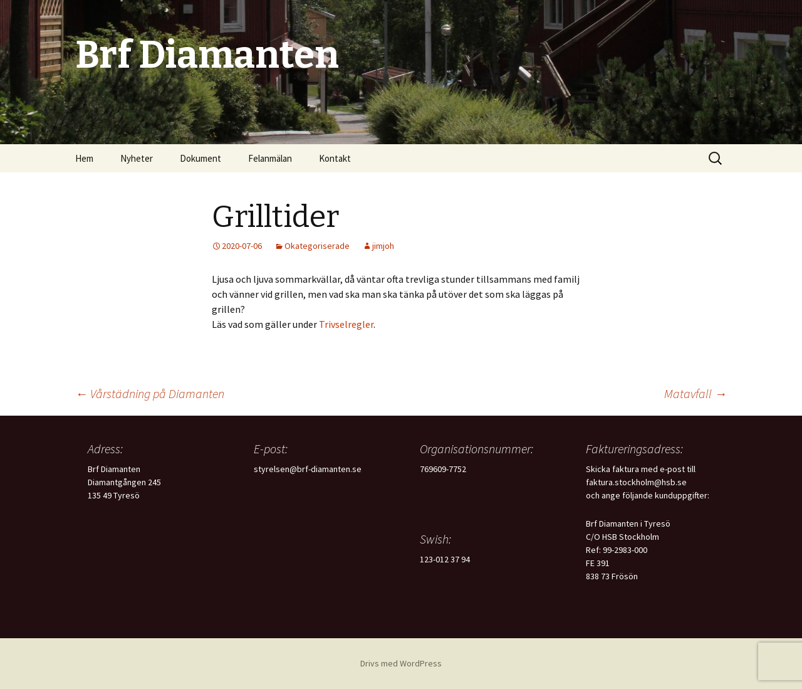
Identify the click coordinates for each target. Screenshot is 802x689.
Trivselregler (346, 324)
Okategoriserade (317, 245)
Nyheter (136, 158)
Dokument (200, 158)
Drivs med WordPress (401, 663)
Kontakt (335, 158)
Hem (84, 158)
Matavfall (695, 393)
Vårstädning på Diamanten (149, 393)
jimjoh (383, 245)
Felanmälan (270, 158)
